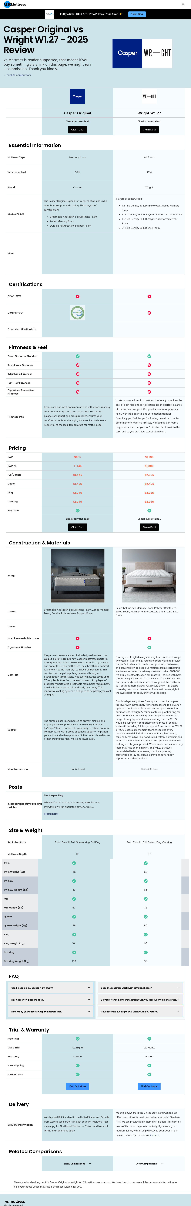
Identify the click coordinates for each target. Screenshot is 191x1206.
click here (153, 1135)
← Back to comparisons (17, 75)
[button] (182, 4)
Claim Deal (137, 14)
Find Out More (77, 1086)
